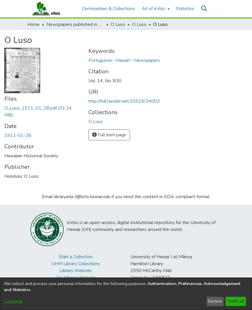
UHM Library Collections (75, 264)
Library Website (76, 270)
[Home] (51, 8)
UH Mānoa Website (76, 277)
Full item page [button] (109, 135)
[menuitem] (155, 8)
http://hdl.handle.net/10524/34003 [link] (124, 101)
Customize (13, 301)
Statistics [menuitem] (185, 8)
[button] (204, 8)
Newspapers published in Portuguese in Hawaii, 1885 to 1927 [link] (75, 24)
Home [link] (33, 24)
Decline (215, 301)
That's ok (235, 301)
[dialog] (126, 294)
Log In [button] (215, 8)
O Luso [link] (118, 24)
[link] (95, 121)
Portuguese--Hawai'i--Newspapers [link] (124, 60)
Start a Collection (76, 257)
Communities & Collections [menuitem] (108, 8)
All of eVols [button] (153, 8)
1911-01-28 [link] (17, 135)
